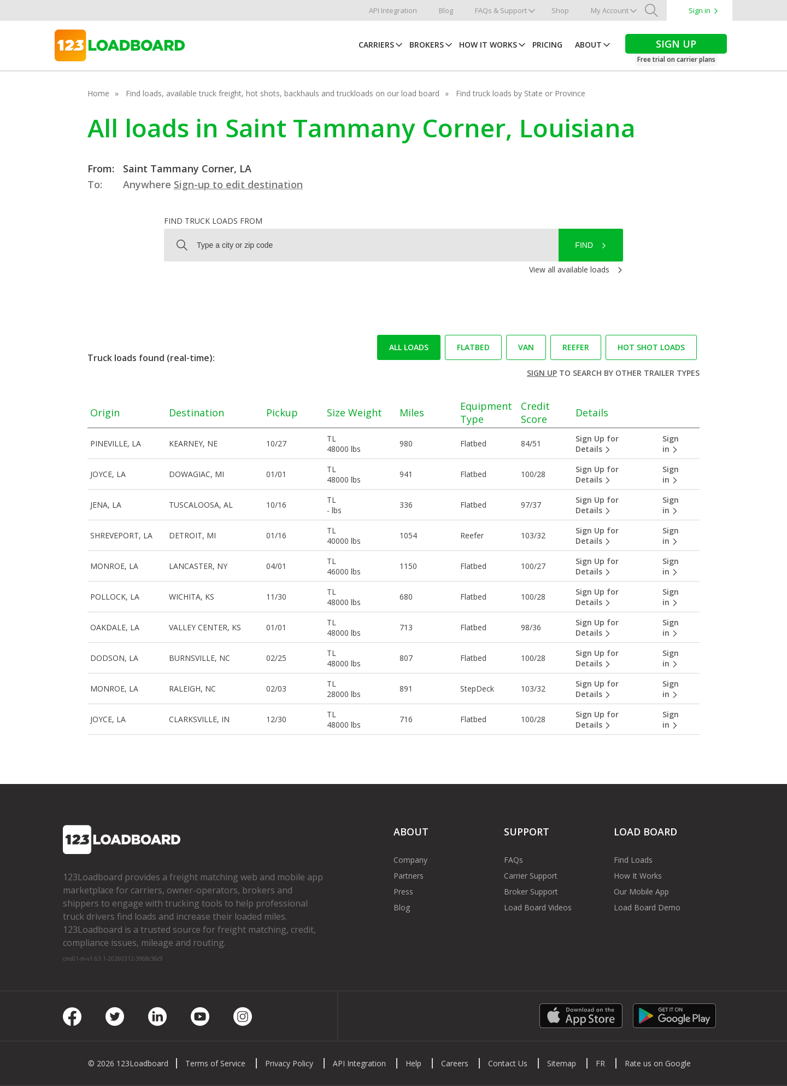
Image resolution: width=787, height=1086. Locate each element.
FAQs (513, 860)
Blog (446, 10)
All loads (408, 347)
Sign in (699, 10)
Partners (408, 875)
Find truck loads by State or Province (520, 93)
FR (600, 1063)
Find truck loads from (213, 221)
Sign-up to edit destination (238, 184)
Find (584, 245)
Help (413, 1063)
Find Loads (633, 860)
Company (410, 860)
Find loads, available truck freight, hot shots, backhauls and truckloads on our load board (282, 93)
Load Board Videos (538, 907)
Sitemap (561, 1063)
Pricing (547, 44)
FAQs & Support (501, 10)
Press (403, 891)
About (588, 44)
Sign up (542, 373)
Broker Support (531, 891)
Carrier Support (530, 875)
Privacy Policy (289, 1063)
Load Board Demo (647, 907)
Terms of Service (215, 1063)
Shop (560, 10)
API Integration (393, 10)
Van (526, 347)
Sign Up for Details (597, 443)
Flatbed (473, 347)
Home (98, 93)
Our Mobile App (641, 891)
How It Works (488, 44)
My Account (610, 10)
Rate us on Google (658, 1063)
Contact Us (507, 1063)
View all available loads (569, 269)
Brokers (426, 44)
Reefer (575, 347)
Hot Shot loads (651, 347)
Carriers (376, 44)
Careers (454, 1063)
